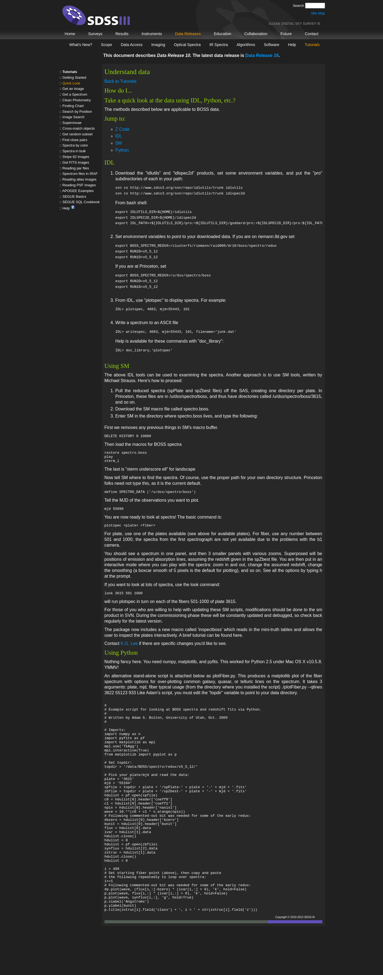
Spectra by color (75, 145)
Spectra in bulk (74, 151)
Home (70, 34)
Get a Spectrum (74, 94)
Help (292, 44)
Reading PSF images (79, 185)
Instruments (152, 34)
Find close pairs (74, 140)
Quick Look (71, 83)
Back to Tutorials (121, 81)
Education (222, 34)
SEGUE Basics (74, 196)
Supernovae (71, 123)
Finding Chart (73, 106)
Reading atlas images (79, 179)
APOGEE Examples (78, 191)
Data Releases (188, 34)
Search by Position (77, 111)
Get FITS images (75, 162)
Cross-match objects (78, 128)
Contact (311, 34)
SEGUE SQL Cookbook (81, 202)
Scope (106, 44)
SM (118, 143)
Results (121, 34)
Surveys (95, 34)
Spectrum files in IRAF (79, 174)
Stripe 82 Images (75, 157)
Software (271, 44)
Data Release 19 (261, 55)
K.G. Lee (129, 650)
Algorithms (246, 44)
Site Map (318, 13)
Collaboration (255, 34)
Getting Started (74, 77)
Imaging (158, 44)
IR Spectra (218, 44)
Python (122, 150)
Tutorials (312, 44)
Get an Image (73, 89)
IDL (118, 136)
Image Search (73, 117)
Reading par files (75, 168)
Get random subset (77, 134)
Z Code (122, 129)
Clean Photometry (76, 100)
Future (286, 34)
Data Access (132, 44)
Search (299, 6)
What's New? (80, 44)
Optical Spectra (187, 44)
